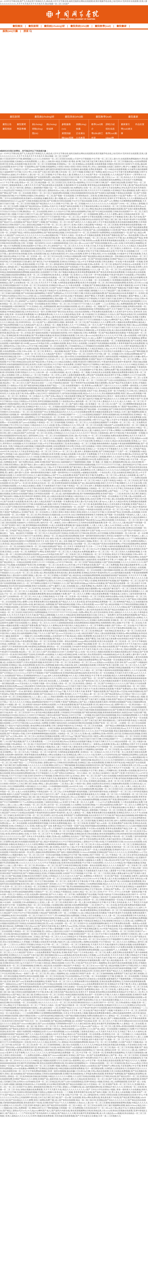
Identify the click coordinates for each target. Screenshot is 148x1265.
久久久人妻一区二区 (99, 269)
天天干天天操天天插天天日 (63, 459)
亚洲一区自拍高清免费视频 (21, 314)
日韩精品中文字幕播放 (113, 217)
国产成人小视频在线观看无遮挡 (94, 702)
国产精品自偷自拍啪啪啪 (123, 815)
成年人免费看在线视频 (124, 821)
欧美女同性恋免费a (86, 747)
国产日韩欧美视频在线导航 (34, 201)
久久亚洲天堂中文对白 (123, 312)
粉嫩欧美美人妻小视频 (53, 198)
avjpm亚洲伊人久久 (83, 1029)
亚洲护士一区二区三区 (124, 359)
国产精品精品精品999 (114, 293)
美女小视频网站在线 (128, 926)
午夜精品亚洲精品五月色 (36, 378)
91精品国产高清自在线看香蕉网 (105, 544)
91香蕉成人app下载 (38, 549)
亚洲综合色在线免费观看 (36, 617)
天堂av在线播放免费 (43, 227)
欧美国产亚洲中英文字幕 (83, 475)
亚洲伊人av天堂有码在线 (74, 449)
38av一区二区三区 (31, 855)
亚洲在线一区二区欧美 (134, 1087)
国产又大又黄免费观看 (54, 219)
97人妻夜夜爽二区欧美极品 (101, 831)
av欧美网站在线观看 (115, 467)
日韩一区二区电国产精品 (11, 233)
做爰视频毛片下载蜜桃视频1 (73, 462)
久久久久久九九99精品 (117, 607)
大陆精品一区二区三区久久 (101, 488)
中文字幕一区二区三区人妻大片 (106, 159)
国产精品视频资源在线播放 (114, 333)
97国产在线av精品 (52, 396)
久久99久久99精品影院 (64, 581)
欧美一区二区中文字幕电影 (39, 578)
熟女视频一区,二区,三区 (65, 298)
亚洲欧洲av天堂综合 (131, 454)
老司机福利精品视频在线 (52, 1016)
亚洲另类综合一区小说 (29, 322)
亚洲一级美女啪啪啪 (57, 1071)
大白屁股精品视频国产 (92, 414)
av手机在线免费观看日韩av (82, 947)
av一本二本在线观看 (18, 823)
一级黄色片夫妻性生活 (105, 438)
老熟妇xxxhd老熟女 (105, 662)
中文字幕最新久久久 (113, 449)
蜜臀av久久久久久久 (114, 346)
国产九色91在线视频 (107, 776)
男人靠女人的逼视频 (121, 1092)
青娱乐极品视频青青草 (130, 565)
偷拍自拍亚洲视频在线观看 (64, 570)
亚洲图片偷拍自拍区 (68, 509)
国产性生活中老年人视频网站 (94, 963)
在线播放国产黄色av (14, 675)
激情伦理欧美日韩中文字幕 (21, 504)
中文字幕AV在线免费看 (63, 364)
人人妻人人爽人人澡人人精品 (54, 657)
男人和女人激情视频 (97, 167)
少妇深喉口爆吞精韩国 (134, 789)
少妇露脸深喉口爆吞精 (61, 905)
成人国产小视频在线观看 (115, 1018)
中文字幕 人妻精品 (16, 269)
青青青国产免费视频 (114, 1074)
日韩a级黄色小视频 (127, 1002)
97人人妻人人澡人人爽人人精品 (123, 786)
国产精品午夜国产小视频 (34, 222)
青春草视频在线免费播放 (35, 755)
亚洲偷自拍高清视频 (134, 699)
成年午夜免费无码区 (89, 1058)
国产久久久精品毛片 (34, 1034)
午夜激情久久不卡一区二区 (33, 280)
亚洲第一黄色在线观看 (67, 641)
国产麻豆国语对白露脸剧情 (67, 591)
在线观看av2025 (79, 879)
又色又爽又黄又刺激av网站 (31, 784)
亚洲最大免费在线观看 (100, 620)
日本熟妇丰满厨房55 (89, 538)
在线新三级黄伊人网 (116, 167)
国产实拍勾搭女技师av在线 (21, 604)
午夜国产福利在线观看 (69, 206)
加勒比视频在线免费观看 (31, 1089)
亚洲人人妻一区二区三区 (51, 902)
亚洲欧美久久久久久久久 (132, 291)
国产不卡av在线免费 (62, 475)
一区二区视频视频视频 (119, 341)
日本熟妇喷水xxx (76, 327)
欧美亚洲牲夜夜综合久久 (82, 1002)
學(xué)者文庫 (126, 131)
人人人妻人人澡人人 (41, 697)
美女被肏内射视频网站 (75, 1063)
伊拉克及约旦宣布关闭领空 (134, 188)
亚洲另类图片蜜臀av (91, 351)
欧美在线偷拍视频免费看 (127, 222)
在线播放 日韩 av (14, 375)
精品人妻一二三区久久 (88, 778)
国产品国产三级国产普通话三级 (23, 491)
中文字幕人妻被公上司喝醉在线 (103, 770)
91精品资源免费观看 (99, 594)
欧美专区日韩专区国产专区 (17, 1021)
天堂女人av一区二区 (114, 177)
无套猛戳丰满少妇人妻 (81, 430)
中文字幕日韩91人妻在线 (14, 180)
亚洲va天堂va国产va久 (103, 201)
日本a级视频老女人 (30, 902)
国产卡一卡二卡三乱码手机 (29, 588)
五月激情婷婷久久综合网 (122, 760)
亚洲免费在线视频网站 (34, 981)
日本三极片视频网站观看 (133, 412)
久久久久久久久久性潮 (38, 765)
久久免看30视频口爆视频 (86, 291)
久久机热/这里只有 (15, 393)
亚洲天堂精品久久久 (90, 388)
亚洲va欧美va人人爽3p (40, 317)
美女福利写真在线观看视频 (57, 710)
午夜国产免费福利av (55, 293)
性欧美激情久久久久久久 (57, 465)
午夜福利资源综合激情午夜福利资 (116, 362)
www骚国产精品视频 (82, 644)
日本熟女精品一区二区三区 (23, 277)
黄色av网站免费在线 (91, 1097)
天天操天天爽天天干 (26, 214)
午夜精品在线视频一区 (126, 193)
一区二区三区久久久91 (73, 246)
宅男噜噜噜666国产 (102, 309)
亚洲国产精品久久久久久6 (70, 1008)
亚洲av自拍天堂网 (93, 499)
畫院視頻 (7, 129)
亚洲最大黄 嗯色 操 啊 (70, 161)
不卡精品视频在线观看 (86, 407)
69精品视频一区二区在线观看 (51, 346)
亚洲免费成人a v (135, 852)
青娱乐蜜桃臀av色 (103, 383)
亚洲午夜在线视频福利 (130, 1058)
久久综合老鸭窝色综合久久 (116, 757)
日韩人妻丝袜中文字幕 (74, 699)
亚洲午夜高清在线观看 (97, 417)
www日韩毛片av (96, 697)
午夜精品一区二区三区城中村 (43, 752)
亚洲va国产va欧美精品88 (18, 997)
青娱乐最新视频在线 (45, 341)
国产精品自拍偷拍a (96, 467)
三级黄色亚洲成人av (53, 802)
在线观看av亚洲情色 (101, 1034)
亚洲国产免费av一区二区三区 (22, 538)
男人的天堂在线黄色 (99, 612)
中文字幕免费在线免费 (120, 923)
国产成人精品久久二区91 (84, 378)
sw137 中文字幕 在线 (9, 182)
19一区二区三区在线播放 (22, 409)
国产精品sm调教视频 (45, 615)
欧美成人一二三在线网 (23, 1013)
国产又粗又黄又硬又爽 (48, 172)
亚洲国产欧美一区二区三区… (106, 723)
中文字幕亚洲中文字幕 (17, 889)
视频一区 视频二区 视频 (97, 462)
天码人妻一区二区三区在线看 (89, 425)
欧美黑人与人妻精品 (108, 908)
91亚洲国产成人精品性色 (14, 407)
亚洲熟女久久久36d (80, 175)
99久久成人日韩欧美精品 (43, 596)
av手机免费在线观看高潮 (101, 312)
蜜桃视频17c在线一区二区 (66, 929)
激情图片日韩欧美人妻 (131, 934)
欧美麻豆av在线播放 (33, 198)
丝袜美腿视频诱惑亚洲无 (18, 364)
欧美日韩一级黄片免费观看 (48, 910)
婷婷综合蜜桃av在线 (114, 596)
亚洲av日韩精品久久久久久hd (61, 433)
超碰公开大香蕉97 (19, 175)
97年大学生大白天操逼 (19, 425)
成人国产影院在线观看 (65, 1100)
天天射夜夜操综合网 (18, 646)
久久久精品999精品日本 (135, 240)
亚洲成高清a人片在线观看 (34, 1084)
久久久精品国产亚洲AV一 (121, 175)
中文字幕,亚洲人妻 (29, 291)
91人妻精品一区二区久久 (39, 623)
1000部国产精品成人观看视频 (85, 810)
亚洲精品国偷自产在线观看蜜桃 (14, 689)
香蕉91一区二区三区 (41, 193)
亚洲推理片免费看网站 (100, 233)
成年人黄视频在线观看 (88, 451)
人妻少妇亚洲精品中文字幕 (73, 240)
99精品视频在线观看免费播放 (13, 275)
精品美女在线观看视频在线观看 (109, 209)
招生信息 (110, 129)
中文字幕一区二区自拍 (132, 623)
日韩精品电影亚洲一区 (134, 214)
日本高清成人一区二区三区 (21, 412)
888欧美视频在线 (135, 691)
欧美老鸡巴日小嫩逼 (41, 857)
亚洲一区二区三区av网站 (83, 209)
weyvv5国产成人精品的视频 (107, 604)
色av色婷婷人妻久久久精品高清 (107, 586)
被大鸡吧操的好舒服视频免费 (87, 960)
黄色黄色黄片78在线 (47, 1047)
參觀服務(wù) (66, 126)
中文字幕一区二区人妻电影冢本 (50, 264)
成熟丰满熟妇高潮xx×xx (97, 937)
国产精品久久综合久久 (15, 1095)
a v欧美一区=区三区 (32, 354)
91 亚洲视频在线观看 (119, 280)
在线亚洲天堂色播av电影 (51, 942)
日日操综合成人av (138, 784)
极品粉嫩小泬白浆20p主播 (78, 1071)
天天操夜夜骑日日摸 (114, 842)
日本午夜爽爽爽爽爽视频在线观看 (84, 617)
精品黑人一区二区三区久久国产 (17, 383)
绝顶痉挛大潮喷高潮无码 (89, 362)
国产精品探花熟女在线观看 (50, 185)
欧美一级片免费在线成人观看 (69, 238)
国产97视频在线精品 (32, 873)
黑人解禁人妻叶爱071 (14, 472)
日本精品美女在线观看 (135, 272)
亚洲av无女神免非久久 (17, 747)
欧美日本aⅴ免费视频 (45, 665)
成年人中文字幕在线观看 (104, 222)
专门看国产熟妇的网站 (128, 407)
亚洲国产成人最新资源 (48, 1079)
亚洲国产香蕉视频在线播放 (71, 409)
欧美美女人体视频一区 (62, 275)
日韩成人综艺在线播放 (84, 446)
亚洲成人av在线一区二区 (35, 441)
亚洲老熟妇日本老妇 (9, 715)
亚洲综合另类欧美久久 (118, 826)
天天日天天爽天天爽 (95, 182)
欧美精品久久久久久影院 (26, 844)
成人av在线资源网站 (43, 296)
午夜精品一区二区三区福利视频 (51, 422)
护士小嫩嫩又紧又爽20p (136, 167)
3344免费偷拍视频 (43, 639)
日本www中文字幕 (29, 346)
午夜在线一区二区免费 (122, 836)
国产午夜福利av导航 (125, 646)
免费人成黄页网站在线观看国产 (120, 952)
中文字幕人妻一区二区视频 (73, 204)
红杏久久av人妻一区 (20, 317)
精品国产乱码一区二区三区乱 (75, 781)
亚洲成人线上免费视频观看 (121, 304)
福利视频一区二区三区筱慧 (107, 749)
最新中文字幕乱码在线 (106, 1076)
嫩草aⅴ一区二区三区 (84, 549)
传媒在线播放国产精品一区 (54, 546)
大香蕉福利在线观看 (53, 559)
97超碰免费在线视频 (60, 193)
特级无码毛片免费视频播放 (76, 488)
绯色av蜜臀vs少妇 (32, 393)
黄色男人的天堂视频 (54, 488)
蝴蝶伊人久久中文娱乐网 (134, 375)
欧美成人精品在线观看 (13, 544)
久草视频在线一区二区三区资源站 (96, 554)
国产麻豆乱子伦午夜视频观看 (46, 262)
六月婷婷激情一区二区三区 (84, 248)
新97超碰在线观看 (40, 333)
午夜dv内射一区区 (139, 868)
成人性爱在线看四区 (56, 254)
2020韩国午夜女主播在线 (44, 799)
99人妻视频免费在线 (43, 314)
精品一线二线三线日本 (38, 288)
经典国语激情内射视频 (127, 776)
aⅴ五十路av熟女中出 (118, 1108)
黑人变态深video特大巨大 (100, 868)
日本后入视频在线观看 (100, 652)
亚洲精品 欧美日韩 (104, 821)
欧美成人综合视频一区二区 (17, 520)
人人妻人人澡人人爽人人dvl (101, 525)
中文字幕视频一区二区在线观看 (110, 747)
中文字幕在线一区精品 (67, 649)
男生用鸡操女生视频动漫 (83, 330)
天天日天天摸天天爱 (32, 190)
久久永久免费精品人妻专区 (132, 942)
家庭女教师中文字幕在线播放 (13, 578)
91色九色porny (30, 926)
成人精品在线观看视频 (122, 330)
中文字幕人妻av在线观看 (125, 335)
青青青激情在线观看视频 (130, 225)
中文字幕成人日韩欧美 (102, 317)
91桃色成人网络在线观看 (30, 240)
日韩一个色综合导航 (58, 1037)
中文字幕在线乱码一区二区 (36, 209)
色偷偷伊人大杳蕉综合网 (28, 523)
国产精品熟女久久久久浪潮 (48, 204)
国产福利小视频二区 (78, 404)
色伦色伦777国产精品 (51, 588)
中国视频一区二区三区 (35, 533)
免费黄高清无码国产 (37, 879)
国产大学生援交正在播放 (86, 1116)
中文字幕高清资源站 (72, 842)
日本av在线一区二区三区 (33, 351)
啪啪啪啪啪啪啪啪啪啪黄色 (135, 910)
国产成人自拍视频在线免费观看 (127, 881)
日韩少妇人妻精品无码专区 (95, 198)
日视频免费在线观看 (43, 446)
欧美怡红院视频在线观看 (63, 335)
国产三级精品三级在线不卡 (99, 897)
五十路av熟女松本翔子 (111, 860)
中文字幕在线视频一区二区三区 (52, 881)
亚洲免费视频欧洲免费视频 (56, 269)
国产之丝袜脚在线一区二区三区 (23, 283)
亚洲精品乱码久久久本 (42, 818)
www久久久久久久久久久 (112, 530)
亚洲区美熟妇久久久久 (17, 320)
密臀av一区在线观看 (133, 320)
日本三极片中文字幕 (52, 850)
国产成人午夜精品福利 (44, 1018)
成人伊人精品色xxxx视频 (110, 1113)
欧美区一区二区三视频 (134, 425)
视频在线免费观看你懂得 (122, 372)
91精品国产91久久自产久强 (19, 857)
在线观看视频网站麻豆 (99, 923)
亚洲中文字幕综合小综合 (128, 298)
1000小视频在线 (72, 219)
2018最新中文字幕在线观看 (129, 254)
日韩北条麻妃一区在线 (112, 262)
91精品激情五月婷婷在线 (34, 686)
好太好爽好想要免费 (56, 1084)
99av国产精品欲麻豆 (33, 810)
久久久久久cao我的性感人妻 (115, 918)
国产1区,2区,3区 (10, 908)
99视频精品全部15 (127, 356)
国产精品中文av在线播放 (11, 222)
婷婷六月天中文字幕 (110, 483)
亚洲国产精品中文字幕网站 (101, 359)
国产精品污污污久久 (131, 1060)
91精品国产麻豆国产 (111, 588)
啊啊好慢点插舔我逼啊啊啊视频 (90, 567)
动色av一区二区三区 (62, 227)
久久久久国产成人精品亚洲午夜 (57, 810)
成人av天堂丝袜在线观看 (50, 908)
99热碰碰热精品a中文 (112, 654)
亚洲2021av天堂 (80, 275)
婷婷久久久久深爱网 (98, 288)
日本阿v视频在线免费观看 (41, 1116)
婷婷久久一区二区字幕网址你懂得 (32, 583)
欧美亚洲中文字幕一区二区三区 (57, 662)
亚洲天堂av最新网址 (76, 182)
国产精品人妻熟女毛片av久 (77, 620)
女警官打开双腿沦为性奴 (30, 944)
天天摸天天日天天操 (99, 944)
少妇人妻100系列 (66, 356)
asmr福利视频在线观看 (121, 573)
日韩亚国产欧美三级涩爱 (108, 665)
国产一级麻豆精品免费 (115, 182)
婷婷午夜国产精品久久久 (14, 459)
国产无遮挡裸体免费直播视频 (86, 950)
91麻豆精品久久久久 (109, 364)
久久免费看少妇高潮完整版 (83, 805)
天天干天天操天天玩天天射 (25, 778)
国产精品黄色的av (33, 206)
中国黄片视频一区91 (136, 288)
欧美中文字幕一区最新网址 (23, 167)
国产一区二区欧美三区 (70, 554)
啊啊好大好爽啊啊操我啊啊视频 (127, 201)
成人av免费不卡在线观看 (102, 338)
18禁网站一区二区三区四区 (122, 931)
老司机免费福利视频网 (127, 615)
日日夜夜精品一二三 (138, 1008)
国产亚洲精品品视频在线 (46, 1068)
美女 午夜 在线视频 (57, 889)
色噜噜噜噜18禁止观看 (111, 623)
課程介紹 (110, 124)
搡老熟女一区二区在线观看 (35, 211)
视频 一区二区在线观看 (98, 280)
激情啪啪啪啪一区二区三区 (115, 818)
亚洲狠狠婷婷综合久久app (35, 675)
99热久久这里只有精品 (105, 480)
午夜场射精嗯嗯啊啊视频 (129, 443)
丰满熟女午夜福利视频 (63, 834)
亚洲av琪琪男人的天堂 (111, 734)
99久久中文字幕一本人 (116, 752)
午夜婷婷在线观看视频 (27, 388)
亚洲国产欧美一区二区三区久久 (59, 981)
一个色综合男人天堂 (125, 438)
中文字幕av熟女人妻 (62, 175)
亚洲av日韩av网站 (17, 770)
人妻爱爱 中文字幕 (116, 871)
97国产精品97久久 (47, 939)
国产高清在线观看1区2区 (87, 705)
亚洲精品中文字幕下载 (71, 855)
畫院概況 (18, 26)
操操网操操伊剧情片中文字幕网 (46, 702)
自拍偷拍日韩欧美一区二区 (29, 546)
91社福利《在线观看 (12, 902)
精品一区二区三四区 (136, 686)
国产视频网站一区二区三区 (129, 581)
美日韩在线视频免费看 (116, 283)
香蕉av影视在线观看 (26, 264)
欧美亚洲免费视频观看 (85, 272)
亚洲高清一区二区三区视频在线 (118, 161)
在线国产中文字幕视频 (73, 873)
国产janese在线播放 (27, 422)
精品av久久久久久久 (92, 393)
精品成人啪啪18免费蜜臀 (81, 636)
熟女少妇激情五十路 (105, 773)
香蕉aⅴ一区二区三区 (28, 182)
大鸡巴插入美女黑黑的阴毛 (90, 654)
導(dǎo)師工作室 (97, 135)
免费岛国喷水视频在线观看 (29, 757)
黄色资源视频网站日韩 (109, 834)
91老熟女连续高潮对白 (27, 217)
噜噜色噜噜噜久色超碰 (107, 443)
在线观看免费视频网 (138, 420)
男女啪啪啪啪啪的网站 (80, 886)
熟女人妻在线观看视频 (105, 633)
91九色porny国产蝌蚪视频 (133, 351)
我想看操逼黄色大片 (89, 794)
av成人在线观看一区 (58, 923)
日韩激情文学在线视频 (71, 712)
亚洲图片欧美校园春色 (73, 1074)
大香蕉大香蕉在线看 (12, 1055)
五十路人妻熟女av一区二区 (73, 457)
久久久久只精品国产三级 (109, 291)
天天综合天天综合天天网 (11, 211)
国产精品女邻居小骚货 (88, 736)
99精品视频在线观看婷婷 (106, 857)
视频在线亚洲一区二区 (97, 528)
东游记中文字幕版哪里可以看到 (39, 581)
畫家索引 (125, 124)
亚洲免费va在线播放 (45, 654)
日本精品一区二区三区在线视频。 (89, 726)
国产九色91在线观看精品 (115, 380)
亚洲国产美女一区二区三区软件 (79, 354)
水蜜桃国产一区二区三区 (120, 792)
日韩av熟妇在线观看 (106, 646)
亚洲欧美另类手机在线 (115, 763)
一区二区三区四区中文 (78, 923)
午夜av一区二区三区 (70, 217)
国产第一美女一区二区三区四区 (125, 1055)
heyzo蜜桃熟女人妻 (65, 480)
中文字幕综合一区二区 (40, 628)
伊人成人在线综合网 (72, 942)
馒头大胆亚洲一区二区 (88, 900)
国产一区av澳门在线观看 (51, 449)
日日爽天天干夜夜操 (79, 1039)
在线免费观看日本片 (129, 915)
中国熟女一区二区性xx (52, 375)
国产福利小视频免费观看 (68, 852)
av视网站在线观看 (90, 942)
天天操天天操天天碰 (103, 958)
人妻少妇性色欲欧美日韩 (76, 190)
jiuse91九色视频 (18, 660)
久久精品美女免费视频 (80, 552)
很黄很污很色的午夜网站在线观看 (41, 705)
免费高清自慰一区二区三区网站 (111, 459)
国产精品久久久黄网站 (49, 625)
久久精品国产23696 (115, 204)
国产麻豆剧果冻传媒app (77, 583)
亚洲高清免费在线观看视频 (62, 821)
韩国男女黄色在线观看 (29, 976)
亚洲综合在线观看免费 (55, 470)
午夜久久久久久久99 (24, 567)
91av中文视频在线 (102, 549)
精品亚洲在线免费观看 (69, 536)
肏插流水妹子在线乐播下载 (134, 712)
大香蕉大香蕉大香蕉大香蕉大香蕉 (72, 167)
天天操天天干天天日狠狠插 (88, 320)
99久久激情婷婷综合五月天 (63, 567)
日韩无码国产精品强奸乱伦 (65, 992)
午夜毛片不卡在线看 (43, 367)
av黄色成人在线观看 (126, 475)
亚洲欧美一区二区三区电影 (123, 620)
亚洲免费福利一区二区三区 (110, 910)
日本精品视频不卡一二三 (70, 414)
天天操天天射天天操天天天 (42, 794)
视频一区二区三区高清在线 (52, 976)
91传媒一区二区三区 (121, 541)
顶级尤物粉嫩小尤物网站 (79, 657)
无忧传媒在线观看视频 (64, 1116)
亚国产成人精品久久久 (128, 908)
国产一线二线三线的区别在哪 (80, 997)
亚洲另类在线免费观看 (71, 863)
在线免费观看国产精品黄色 (82, 520)
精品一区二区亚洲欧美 (38, 886)
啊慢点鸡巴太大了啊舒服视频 (62, 765)
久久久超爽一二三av (99, 304)
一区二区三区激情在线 (79, 944)
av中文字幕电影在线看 (91, 262)
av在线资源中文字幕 (60, 636)
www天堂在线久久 (32, 544)
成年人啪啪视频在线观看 (85, 665)
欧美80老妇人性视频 (87, 955)
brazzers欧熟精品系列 (67, 955)
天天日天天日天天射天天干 (21, 536)
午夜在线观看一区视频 (133, 262)
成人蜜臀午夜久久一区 (121, 705)
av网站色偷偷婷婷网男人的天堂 (74, 668)
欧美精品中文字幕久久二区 (129, 992)
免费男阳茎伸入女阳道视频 (46, 409)
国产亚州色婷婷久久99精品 (44, 1113)
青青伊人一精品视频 (54, 351)
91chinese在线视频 (88, 852)
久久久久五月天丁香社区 (86, 433)
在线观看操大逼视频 (102, 847)
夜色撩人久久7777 (70, 325)
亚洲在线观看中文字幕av (32, 246)
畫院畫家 (122, 26)
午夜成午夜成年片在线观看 (134, 219)
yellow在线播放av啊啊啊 (23, 1068)
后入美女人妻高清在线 (50, 871)
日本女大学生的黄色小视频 (75, 1013)
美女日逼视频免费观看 (127, 715)
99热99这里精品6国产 (22, 799)
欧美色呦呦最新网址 (45, 298)
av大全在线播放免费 (82, 412)
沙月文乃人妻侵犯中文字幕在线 (50, 251)
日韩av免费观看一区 (92, 333)
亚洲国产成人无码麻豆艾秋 (77, 251)
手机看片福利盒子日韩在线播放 (111, 894)
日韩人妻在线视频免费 (44, 707)
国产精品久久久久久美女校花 (42, 370)
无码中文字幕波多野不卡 (39, 731)
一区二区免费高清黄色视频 (47, 507)
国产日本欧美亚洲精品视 (70, 865)
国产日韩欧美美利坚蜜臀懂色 (122, 409)
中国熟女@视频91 (46, 1092)
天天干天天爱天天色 (52, 1089)
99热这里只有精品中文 (48, 291)
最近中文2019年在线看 (118, 417)
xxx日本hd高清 (102, 955)
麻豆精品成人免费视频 (44, 604)
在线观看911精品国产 (62, 966)
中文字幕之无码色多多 (124, 488)
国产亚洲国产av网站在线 (62, 960)
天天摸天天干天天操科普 (49, 217)
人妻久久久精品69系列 (118, 501)
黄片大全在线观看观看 (66, 939)
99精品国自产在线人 (49, 718)
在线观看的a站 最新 (42, 504)
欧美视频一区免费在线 (64, 501)
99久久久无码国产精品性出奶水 (69, 341)
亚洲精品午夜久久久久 (36, 407)
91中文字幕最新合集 (51, 863)
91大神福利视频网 (8, 1008)
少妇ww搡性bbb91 (19, 330)
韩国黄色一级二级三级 (27, 1026)
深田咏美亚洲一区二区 (58, 404)
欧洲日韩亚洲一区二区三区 (99, 768)
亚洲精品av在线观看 (85, 164)
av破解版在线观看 (89, 472)
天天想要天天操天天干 (83, 689)
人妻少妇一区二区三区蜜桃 (40, 175)
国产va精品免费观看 (9, 987)
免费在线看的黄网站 (120, 436)
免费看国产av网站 (36, 552)
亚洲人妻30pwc (100, 501)
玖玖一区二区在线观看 (40, 1021)
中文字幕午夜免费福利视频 (126, 172)
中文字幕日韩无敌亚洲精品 (122, 886)
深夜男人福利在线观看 (108, 356)
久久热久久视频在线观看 (121, 995)
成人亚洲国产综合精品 (82, 1021)
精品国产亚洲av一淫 (73, 351)
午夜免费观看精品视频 (66, 380)
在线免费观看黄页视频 (38, 823)
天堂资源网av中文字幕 (130, 1066)
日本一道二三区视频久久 (69, 913)
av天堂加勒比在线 (103, 330)
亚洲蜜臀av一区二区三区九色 (16, 752)
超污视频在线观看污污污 (16, 960)
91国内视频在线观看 (111, 570)
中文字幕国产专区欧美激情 (80, 1037)
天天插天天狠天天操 (107, 298)
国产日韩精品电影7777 (55, 391)
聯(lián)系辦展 (67, 140)
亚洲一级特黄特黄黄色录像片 (38, 472)
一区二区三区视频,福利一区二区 (35, 644)
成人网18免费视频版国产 (132, 570)
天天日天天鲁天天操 (76, 691)
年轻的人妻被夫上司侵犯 (22, 918)
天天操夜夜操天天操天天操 (54, 486)
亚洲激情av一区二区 (66, 164)
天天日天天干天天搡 (51, 240)
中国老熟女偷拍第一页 (63, 383)
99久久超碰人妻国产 (34, 269)
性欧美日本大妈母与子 (124, 164)
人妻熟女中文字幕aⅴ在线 (93, 842)
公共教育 (80, 138)
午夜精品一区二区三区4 (77, 486)
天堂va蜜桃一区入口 (58, 997)
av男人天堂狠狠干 (30, 681)
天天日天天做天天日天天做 (23, 615)
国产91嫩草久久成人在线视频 (62, 586)
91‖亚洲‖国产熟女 (118, 230)
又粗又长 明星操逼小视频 (39, 747)
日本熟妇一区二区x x (133, 378)
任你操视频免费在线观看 (86, 356)
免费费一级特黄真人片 (132, 385)
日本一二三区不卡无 (66, 789)
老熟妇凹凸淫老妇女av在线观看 (127, 264)
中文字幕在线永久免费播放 (112, 617)
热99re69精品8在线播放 (46, 277)
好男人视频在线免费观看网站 (124, 322)
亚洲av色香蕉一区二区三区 (100, 264)
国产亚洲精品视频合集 (99, 285)
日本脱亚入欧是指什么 (77, 757)
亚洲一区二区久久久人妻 (114, 523)
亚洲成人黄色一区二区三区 (63, 683)
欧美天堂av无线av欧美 (29, 781)
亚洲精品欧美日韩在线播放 (18, 335)
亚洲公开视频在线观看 (52, 873)
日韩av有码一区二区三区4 (24, 736)
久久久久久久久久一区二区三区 (56, 1002)
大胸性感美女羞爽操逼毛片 (120, 517)
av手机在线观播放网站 (130, 544)
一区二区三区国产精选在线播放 (87, 562)
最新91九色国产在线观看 (18, 794)
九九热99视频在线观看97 (110, 681)
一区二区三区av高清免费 (120, 269)
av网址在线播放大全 (37, 467)
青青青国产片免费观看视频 (76, 815)
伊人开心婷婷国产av (53, 246)
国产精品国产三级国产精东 (96, 718)
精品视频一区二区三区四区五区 (52, 182)
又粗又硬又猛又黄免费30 (107, 639)
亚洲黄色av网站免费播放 (127, 633)
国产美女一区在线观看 (100, 175)
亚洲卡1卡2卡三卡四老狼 (43, 562)
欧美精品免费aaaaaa (13, 686)
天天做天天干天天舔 (32, 963)
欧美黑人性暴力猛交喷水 (41, 364)
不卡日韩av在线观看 (96, 828)
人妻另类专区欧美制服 (17, 254)
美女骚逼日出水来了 (57, 652)
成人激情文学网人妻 (43, 847)
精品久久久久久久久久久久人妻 (117, 884)
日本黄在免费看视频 (58, 823)
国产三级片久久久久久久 (110, 385)
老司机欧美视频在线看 (72, 393)
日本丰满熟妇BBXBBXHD (129, 1021)
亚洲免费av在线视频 (131, 512)
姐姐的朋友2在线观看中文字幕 (43, 272)
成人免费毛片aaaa (14, 821)
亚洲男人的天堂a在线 (47, 267)
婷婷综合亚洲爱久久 (75, 720)
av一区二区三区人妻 (68, 451)
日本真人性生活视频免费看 (12, 786)
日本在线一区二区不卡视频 (71, 172)
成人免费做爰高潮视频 (58, 617)
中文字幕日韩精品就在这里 (102, 251)
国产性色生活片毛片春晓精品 (127, 338)
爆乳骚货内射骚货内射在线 (58, 169)
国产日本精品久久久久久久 (12, 673)
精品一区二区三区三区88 (46, 451)
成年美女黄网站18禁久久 (39, 320)
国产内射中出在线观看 (93, 1005)
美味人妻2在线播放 (13, 1074)
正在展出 (80, 133)
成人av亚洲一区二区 (73, 198)
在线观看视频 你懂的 (103, 164)
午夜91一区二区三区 (26, 865)
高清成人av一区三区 (32, 375)
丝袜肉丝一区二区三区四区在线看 (57, 159)
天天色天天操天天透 (70, 177)
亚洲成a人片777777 (64, 370)
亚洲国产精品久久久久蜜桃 (122, 259)
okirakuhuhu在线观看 (24, 789)
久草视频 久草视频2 (30, 942)
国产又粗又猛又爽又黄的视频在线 (100, 720)
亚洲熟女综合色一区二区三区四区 (49, 995)
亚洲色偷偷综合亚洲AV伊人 (42, 380)
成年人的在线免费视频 (58, 675)
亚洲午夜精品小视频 (79, 831)
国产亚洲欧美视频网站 (46, 167)
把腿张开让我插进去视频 (120, 944)
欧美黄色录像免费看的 (67, 214)
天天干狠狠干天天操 (121, 309)
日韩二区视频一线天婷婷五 (33, 243)
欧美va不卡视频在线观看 (90, 235)
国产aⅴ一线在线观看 (130, 235)
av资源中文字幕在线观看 (91, 217)
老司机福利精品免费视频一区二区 (101, 602)
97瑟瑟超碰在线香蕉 (58, 333)
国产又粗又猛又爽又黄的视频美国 (124, 1079)
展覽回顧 (66, 133)
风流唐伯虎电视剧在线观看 (27, 554)
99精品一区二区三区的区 (128, 480)
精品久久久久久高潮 (112, 865)
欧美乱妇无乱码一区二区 (43, 483)
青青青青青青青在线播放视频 (82, 465)
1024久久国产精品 (128, 599)
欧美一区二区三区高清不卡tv (74, 417)
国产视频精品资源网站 (128, 755)
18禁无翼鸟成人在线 (61, 578)
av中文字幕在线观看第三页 (55, 443)
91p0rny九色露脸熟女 (78, 868)
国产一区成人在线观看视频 (67, 794)
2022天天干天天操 (8, 217)
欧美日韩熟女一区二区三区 (58, 304)
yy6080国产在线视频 (60, 520)
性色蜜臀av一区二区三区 (106, 475)
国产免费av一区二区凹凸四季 (124, 889)
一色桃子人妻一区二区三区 (79, 844)
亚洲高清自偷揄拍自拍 (17, 288)
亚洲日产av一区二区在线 (106, 905)
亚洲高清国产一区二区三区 (57, 552)
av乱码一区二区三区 (24, 573)
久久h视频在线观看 (110, 599)
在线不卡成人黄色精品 (97, 391)
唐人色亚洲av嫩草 (74, 921)
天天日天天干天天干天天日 (60, 612)
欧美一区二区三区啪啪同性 (39, 275)
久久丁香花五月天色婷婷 (11, 420)
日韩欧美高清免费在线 (10, 243)
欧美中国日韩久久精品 (69, 625)
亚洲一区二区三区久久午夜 (105, 1021)
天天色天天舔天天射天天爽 (89, 739)
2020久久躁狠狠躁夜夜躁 (57, 243)
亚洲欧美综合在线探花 (90, 219)
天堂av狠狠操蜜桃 (126, 929)
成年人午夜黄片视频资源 (121, 285)
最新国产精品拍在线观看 (65, 739)
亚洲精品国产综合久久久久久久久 (112, 852)
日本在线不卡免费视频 (132, 180)
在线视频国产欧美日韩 (26, 565)
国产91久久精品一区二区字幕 (89, 670)
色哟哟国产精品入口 (126, 602)
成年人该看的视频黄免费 (73, 375)
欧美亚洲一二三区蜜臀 (107, 277)
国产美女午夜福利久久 (134, 530)
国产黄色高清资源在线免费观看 (110, 272)
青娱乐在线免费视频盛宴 (95, 478)
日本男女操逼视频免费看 (96, 491)
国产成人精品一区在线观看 (105, 1029)
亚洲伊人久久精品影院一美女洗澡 (58, 438)
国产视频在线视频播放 (19, 399)
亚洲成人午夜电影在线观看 (90, 509)
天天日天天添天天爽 (119, 955)
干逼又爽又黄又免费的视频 (15, 765)
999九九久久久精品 (40, 1042)
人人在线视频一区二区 (67, 681)
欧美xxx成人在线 (97, 227)
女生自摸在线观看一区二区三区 (44, 509)
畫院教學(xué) (103, 26)
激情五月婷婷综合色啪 (128, 446)
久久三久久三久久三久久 (131, 1000)
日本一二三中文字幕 (26, 356)
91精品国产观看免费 (29, 625)
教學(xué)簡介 (97, 126)
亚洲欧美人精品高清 (43, 966)
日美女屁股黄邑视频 (33, 662)
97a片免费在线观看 (30, 349)
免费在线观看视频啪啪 (79, 269)
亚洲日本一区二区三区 (85, 480)
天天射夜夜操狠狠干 (87, 277)
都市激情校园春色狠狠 (44, 918)
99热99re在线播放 (96, 583)
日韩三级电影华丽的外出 (62, 726)
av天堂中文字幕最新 (82, 159)
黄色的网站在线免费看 (40, 726)
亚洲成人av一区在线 (95, 449)
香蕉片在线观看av (40, 586)
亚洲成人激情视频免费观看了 (24, 678)
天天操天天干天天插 (80, 304)
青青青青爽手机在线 (83, 1092)
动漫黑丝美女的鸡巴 (101, 784)
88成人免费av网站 (81, 612)
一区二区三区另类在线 (84, 438)
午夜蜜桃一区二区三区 (120, 422)
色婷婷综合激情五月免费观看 (22, 541)
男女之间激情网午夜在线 (26, 1097)
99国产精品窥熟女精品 (92, 256)
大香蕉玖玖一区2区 (130, 248)
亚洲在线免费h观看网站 (109, 981)
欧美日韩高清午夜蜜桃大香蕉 (33, 496)
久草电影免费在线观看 (94, 1074)
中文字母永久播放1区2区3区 (20, 480)
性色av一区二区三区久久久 (15, 230)
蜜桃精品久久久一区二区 (59, 760)
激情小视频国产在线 (33, 850)
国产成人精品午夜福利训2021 (49, 842)
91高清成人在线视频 (137, 567)
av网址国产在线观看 (94, 375)
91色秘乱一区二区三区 (93, 238)
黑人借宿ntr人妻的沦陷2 (117, 478)
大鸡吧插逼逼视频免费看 (68, 283)
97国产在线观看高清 (53, 673)
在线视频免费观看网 (91, 575)
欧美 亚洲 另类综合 (19, 370)
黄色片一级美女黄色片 (117, 396)
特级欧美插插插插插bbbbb (100, 710)
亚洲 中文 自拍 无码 (44, 541)
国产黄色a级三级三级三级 (91, 1018)
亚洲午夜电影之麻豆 (37, 1105)
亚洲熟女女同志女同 (136, 1005)
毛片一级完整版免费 (94, 1068)
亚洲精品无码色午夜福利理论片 (96, 573)
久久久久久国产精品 (122, 317)
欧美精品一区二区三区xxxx (12, 304)
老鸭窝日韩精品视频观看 (119, 668)
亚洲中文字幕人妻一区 (73, 802)
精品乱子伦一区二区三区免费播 (103, 1042)
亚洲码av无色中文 (50, 206)
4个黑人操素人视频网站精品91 (92, 267)
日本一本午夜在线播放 (98, 275)
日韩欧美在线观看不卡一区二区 (127, 211)
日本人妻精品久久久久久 (76, 280)
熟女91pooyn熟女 (133, 1063)
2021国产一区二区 (117, 404)
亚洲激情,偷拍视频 (79, 169)
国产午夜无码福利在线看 (16, 731)
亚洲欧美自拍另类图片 (32, 876)
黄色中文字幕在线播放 (23, 478)
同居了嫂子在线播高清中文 (65, 900)
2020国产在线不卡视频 (59, 288)
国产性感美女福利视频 (105, 193)
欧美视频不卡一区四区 (135, 293)
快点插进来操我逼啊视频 (51, 987)
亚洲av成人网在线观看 (44, 573)
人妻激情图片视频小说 (42, 188)
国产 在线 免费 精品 (52, 826)
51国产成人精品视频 (110, 960)
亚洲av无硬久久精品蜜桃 (82, 225)
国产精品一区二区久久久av (53, 937)
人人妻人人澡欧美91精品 (49, 161)
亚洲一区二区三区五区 (103, 644)
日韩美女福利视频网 (18, 391)
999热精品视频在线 (15, 312)
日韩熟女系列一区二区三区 (80, 631)
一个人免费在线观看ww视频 (95, 786)
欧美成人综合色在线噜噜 (78, 312)
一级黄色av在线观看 (101, 744)
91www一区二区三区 (80, 504)
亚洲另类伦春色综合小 (55, 720)
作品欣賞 (139, 124)
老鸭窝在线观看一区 (137, 306)
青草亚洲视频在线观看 (137, 230)
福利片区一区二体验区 (50, 523)
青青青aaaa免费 (92, 240)
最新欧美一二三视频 (20, 636)
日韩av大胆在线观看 (85, 604)
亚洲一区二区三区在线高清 (36, 285)
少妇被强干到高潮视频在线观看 (102, 343)
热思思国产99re (40, 412)
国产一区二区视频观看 (88, 214)
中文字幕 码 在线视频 (124, 251)
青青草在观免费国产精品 (116, 828)
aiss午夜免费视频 (56, 1031)
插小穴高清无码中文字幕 (11, 159)
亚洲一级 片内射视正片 (86, 314)
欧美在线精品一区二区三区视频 (82, 443)
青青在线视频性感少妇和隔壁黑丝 (118, 414)
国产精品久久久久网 (66, 1113)
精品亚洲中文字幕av (113, 375)
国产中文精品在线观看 (102, 211)
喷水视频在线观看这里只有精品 (106, 412)
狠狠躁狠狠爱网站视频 (121, 1103)
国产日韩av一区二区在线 (123, 625)
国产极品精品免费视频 (61, 1021)
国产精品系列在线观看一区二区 (119, 583)
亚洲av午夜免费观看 (24, 641)
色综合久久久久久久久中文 (35, 428)
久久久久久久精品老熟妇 (64, 314)
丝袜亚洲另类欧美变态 (51, 768)
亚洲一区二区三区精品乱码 (48, 1082)
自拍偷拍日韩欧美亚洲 (55, 897)
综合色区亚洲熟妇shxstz (56, 686)
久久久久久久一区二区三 (120, 844)
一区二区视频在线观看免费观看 (61, 407)
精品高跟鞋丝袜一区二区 (14, 1071)
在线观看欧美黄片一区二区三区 (97, 1047)
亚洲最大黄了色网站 (93, 172)
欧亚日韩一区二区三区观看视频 (42, 164)
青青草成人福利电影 (58, 230)
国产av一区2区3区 (23, 483)
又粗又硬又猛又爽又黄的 (92, 161)
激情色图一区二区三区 (75, 322)
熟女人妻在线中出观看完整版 (20, 575)
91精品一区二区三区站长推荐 (89, 1105)
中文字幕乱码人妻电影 (13, 438)
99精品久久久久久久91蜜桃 (50, 1058)
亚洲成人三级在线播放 (126, 367)
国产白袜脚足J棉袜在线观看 (96, 341)
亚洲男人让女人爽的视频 (136, 781)
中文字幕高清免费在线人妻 (92, 177)
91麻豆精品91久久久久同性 (50, 678)
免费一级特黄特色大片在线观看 (66, 472)
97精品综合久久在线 (60, 628)
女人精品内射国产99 (115, 227)
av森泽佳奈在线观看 (59, 317)
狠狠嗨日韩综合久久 (63, 744)
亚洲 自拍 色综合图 (116, 528)
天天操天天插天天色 (47, 778)
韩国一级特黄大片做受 (95, 327)
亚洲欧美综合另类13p (62, 776)
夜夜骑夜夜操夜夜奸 (112, 712)
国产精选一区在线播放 (35, 304)
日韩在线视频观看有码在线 (65, 180)
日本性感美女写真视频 (119, 504)
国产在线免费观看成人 (48, 414)
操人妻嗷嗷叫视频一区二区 (38, 459)
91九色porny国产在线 (87, 1026)
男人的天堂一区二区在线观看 (57, 805)
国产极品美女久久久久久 (36, 760)
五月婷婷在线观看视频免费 (90, 523)
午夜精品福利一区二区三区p (49, 792)
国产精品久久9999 (17, 1039)
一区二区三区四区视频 (25, 204)
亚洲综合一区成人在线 (61, 731)
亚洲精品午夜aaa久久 (58, 285)
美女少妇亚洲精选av (12, 942)
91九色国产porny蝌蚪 (24, 499)
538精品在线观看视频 (116, 169)
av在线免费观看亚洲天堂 (96, 984)
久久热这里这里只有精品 (11, 190)
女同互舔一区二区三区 (37, 433)
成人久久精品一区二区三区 (132, 401)
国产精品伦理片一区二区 (128, 1076)
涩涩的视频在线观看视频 (40, 1029)
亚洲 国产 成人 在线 (136, 1082)
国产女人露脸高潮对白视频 (115, 306)
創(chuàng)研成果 (51, 126)
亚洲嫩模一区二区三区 (25, 910)
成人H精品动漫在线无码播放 (59, 496)
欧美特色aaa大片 (66, 291)
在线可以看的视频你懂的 (74, 559)
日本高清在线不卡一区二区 (77, 233)
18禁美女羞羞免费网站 (33, 233)
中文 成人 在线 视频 (63, 541)
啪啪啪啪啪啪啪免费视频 (18, 272)
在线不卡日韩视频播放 (74, 931)
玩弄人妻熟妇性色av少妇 (53, 190)
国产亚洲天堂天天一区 (66, 799)
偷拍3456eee (108, 172)
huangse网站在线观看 (104, 520)
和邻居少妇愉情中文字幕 (118, 536)
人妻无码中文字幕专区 (29, 607)
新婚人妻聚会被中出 (47, 763)
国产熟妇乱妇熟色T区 (126, 314)
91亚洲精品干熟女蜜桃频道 (123, 190)
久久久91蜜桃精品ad (135, 198)
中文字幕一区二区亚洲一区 (29, 256)
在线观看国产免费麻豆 (40, 520)
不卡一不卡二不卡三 (112, 892)
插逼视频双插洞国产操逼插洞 (39, 180)
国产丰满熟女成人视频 (135, 697)
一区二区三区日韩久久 (61, 330)
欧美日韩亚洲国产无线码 (37, 338)
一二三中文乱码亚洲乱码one (113, 728)
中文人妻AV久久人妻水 (109, 1058)
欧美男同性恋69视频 (39, 997)
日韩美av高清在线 (79, 578)
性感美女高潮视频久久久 (133, 591)
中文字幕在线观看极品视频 (59, 248)
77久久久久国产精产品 (48, 633)
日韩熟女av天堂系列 (28, 401)
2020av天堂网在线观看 (76, 897)
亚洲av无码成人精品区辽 (84, 926)
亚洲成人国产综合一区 (28, 908)
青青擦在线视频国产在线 (120, 702)
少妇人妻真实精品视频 (31, 225)
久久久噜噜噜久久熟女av (52, 699)
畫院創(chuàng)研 (54, 26)
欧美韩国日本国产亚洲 (129, 639)
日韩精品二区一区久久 (89, 325)
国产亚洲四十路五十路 (15, 525)
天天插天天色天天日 (107, 1031)
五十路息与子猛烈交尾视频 (17, 726)
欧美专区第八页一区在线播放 (101, 673)
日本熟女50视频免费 (72, 256)
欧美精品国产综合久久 (10, 309)
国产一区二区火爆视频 (59, 338)
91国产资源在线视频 (98, 243)
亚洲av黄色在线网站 (81, 227)
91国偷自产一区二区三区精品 (47, 892)
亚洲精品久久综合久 (107, 314)
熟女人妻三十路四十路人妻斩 (64, 747)
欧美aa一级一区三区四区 (130, 631)
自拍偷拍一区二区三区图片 (109, 248)
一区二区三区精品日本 (88, 180)
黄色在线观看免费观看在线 (50, 388)
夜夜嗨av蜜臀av (37, 259)
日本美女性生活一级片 (35, 312)
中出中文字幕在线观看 (82, 201)
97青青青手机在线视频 (84, 383)
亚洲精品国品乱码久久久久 (60, 412)
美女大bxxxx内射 (25, 296)
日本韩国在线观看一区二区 (46, 494)
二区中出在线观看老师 (13, 198)
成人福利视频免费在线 (69, 494)
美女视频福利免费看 (111, 393)
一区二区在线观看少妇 (63, 188)
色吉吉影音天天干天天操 (39, 330)
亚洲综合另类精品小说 (70, 262)
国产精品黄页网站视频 (130, 1097)
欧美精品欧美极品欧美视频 (113, 1045)
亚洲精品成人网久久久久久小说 (80, 755)
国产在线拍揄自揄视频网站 (33, 293)
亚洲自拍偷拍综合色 (134, 726)
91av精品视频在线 (50, 235)
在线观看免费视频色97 (131, 159)
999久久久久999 (70, 678)
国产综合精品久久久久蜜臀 (98, 322)
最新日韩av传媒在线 (64, 665)
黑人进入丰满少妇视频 (114, 879)
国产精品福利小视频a (9, 496)
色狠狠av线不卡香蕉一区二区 (20, 649)
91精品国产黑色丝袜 (49, 797)
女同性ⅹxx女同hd (22, 739)
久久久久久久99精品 (128, 364)
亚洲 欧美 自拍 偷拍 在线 (47, 538)
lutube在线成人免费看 (38, 723)
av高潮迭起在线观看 (34, 802)
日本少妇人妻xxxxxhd (78, 243)
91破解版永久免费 (92, 860)
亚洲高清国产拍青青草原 (11, 873)
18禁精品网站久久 (18, 557)
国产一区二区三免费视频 (108, 565)
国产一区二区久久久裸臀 (78, 594)
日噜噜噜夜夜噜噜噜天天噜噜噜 (89, 515)
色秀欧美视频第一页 (97, 169)
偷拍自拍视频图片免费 (56, 594)
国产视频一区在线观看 (64, 196)
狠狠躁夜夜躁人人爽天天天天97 (23, 185)
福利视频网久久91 (138, 301)
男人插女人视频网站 (56, 973)
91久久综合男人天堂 (18, 1105)
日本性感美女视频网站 (134, 243)
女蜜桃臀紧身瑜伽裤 (14, 441)
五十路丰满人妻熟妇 (22, 188)
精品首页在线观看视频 (60, 557)
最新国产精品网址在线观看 (60, 689)
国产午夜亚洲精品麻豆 (88, 929)
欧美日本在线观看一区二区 (92, 283)
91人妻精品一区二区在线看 (117, 1016)
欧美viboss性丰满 (67, 565)
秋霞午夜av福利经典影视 (76, 349)
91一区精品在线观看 (22, 562)
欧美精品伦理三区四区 (90, 971)
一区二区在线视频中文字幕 (86, 370)
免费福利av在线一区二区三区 (87, 188)
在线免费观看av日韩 (12, 351)
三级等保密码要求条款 (126, 720)
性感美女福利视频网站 (78, 697)
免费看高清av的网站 (134, 617)
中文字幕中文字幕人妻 (120, 185)
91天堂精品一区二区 (96, 1084)
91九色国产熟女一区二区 (89, 678)
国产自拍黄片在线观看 (14, 501)
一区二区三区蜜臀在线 (67, 277)
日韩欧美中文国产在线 (90, 530)
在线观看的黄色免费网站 (110, 180)
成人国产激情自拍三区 (46, 214)
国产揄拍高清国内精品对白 (94, 396)
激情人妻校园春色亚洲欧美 (40, 1087)
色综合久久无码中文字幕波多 (32, 715)
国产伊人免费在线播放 (29, 599)
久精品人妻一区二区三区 (93, 694)
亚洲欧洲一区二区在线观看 (37, 327)
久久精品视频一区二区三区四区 (40, 591)
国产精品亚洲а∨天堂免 (78, 230)
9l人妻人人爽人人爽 (53, 517)
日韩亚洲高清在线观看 (76, 391)
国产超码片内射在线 (47, 926)
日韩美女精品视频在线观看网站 (78, 1050)
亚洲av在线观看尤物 (18, 164)
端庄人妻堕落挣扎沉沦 (33, 436)
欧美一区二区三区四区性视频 (39, 660)
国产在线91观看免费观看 (135, 209)
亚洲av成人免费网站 (91, 734)
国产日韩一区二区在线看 (20, 193)
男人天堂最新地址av (74, 346)
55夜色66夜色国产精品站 (57, 715)
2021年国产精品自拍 (108, 929)
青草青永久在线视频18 (13, 443)
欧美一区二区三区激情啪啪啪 (20, 966)
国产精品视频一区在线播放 (96, 409)
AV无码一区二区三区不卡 (56, 259)
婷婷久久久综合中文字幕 (59, 211)
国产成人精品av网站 (43, 478)
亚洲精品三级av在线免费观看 (22, 665)
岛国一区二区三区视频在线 (17, 509)
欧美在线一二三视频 (64, 1092)
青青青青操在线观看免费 (47, 356)
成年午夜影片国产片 (134, 399)
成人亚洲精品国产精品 (133, 238)
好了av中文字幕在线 (9, 599)
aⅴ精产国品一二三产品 (118, 491)
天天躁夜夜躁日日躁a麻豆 (20, 262)
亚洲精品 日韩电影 (40, 454)
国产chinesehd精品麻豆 (35, 169)
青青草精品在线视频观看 (98, 185)
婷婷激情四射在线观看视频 (121, 657)
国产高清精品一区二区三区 (58, 222)
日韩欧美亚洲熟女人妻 (13, 465)
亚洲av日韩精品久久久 (31, 309)
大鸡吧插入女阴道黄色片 (115, 1068)
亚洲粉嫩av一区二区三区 (48, 565)
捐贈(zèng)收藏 (81, 126)
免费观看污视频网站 (18, 467)
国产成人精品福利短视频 (89, 483)
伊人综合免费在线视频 (40, 636)
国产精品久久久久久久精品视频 (14, 570)
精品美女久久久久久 (104, 335)
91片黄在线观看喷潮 (24, 227)
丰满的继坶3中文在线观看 (75, 185)
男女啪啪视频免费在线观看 (27, 694)
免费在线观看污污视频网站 (82, 749)
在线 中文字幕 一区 (72, 388)
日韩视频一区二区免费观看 (71, 1108)
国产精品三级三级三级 (111, 219)
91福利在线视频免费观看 (24, 341)
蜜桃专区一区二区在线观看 (26, 668)
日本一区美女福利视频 (50, 855)
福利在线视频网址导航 (81, 211)
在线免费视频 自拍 (137, 417)
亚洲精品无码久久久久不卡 (128, 813)
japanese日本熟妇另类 (39, 343)
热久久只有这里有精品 (24, 451)
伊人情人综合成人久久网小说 (109, 649)
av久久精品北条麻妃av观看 (65, 362)
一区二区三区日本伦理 (52, 256)
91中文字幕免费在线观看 (121, 628)
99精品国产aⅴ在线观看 (113, 425)
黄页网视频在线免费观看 (37, 525)
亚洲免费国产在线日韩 (122, 823)
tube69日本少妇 (7, 451)
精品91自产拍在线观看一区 (67, 1018)
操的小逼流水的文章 (14, 517)
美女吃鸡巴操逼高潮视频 (20, 586)
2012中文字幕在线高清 (119, 349)
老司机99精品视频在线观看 (47, 712)
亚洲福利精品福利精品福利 (75, 673)
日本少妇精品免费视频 (129, 354)
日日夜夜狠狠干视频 (134, 747)
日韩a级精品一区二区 (43, 196)
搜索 (25, 31)
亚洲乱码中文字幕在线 (79, 533)
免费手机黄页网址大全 (88, 1000)
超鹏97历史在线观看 (18, 623)
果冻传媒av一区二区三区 (47, 865)
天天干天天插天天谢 (56, 610)
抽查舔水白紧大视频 (49, 607)
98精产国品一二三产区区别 (25, 763)
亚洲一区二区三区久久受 (96, 517)
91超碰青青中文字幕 (12, 172)
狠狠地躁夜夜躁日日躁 (121, 549)
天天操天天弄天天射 (79, 628)
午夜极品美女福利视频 (23, 446)
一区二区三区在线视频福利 (56, 436)
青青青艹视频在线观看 (96, 691)
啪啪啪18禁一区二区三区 (125, 831)
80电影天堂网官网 (36, 391)
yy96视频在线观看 (58, 343)
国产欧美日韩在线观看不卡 (35, 359)
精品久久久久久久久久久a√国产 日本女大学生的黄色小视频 (89, 1089)
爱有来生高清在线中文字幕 (90, 918)
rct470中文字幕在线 (63, 562)
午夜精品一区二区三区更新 (106, 225)
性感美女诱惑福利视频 (27, 1092)
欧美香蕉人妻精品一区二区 (46, 536)
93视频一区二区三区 (28, 515)
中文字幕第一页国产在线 (73, 826)
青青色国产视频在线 (110, 235)
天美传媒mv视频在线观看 (58, 441)
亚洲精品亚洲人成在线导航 (63, 320)
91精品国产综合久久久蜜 (32, 219)
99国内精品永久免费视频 (40, 570)
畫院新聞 (33, 26)
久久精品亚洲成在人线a (98, 349)
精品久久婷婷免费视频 (122, 675)
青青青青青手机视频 (107, 581)
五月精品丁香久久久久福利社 (66, 367)
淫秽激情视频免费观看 (29, 987)
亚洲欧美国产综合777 (71, 952)
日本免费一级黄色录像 (81, 760)
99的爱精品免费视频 (37, 646)
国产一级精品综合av (9, 984)
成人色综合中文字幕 (113, 238)
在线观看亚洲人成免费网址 (23, 417)
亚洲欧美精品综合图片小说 (110, 196)
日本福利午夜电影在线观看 (84, 646)
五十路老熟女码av (67, 401)
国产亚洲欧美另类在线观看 (59, 201)
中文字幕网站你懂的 (24, 196)
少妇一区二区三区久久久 (131, 665)
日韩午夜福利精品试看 (134, 346)
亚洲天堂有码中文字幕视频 (40, 776)
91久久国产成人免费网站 (81, 876)
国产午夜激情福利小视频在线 (112, 325)
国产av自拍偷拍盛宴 (22, 929)
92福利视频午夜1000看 (19, 343)
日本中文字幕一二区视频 (80, 715)
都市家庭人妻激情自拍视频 (36, 691)
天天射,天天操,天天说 (93, 246)
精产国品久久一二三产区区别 (18, 1113)
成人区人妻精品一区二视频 (90, 306)
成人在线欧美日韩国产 (13, 662)
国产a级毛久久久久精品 (81, 222)
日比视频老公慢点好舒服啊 (130, 277)
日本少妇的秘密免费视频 (88, 799)
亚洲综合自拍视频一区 (136, 528)
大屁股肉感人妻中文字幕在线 (111, 433)
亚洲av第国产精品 (42, 567)
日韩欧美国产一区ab (14, 691)
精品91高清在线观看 (121, 441)
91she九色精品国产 (27, 325)
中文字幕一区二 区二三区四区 (90, 380)
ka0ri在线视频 (23, 380)
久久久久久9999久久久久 (132, 562)
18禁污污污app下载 (100, 420)
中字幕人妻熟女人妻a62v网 (100, 881)
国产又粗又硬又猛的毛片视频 (86, 399)
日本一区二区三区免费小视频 (47, 1066)
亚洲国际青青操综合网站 (78, 889)
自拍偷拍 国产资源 (108, 799)
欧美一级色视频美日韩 (25, 251)
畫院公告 (7, 124)
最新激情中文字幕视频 (67, 778)
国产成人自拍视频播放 (99, 230)
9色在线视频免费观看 (78, 359)
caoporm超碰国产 (107, 950)
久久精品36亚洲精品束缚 (66, 654)
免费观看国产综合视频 (13, 209)
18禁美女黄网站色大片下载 (27, 449)
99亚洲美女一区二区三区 (41, 399)
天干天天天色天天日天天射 (109, 454)
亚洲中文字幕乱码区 (92, 254)
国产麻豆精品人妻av (79, 467)
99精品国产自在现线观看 (80, 317)
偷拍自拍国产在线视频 (102, 428)
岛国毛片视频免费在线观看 (42, 301)
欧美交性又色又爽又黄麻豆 (134, 494)
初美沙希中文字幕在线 (77, 881)
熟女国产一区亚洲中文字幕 (97, 995)
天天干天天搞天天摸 (79, 710)
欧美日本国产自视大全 (58, 428)
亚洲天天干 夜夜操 (86, 992)
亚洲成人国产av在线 (55, 280)
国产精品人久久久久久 (62, 639)
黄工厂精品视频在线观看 (26, 267)
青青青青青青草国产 (50, 528)
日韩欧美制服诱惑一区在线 (111, 900)
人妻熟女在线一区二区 (127, 989)
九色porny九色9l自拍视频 (91, 707)
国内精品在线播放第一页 (22, 934)
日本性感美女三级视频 (96, 457)
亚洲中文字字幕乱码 (116, 198)
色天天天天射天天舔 (87, 649)
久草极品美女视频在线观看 (19, 818)
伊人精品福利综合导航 (69, 538)
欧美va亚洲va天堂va (38, 689)
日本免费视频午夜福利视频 (53, 544)
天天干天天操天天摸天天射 (54, 757)
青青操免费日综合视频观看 (52, 349)
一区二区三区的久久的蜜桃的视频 (125, 552)
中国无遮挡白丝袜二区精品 (28, 937)
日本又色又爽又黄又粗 (48, 1097)
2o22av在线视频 (72, 1031)
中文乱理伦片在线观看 (111, 351)
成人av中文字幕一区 (91, 1060)
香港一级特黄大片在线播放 (90, 818)
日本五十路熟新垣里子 (51, 393)
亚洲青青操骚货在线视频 (66, 483)
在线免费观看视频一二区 (83, 905)
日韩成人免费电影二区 (10, 644)
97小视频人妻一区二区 (125, 559)
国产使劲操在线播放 (100, 259)
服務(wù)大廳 (10, 31)
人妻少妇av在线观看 (70, 1045)
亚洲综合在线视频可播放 (22, 494)
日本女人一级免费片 (75, 610)
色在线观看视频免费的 (34, 897)
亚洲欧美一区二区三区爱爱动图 (54, 868)
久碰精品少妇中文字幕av (103, 430)
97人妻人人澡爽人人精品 (80, 428)
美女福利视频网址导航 (27, 633)
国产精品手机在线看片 (122, 383)
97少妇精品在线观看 (12, 768)
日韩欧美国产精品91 (115, 699)
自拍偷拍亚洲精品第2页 (127, 472)
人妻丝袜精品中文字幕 (131, 465)
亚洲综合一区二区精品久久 (12, 169)
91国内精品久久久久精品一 (37, 786)
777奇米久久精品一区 (68, 235)
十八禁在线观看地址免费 (116, 567)
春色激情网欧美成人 (100, 504)
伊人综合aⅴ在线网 (74, 254)
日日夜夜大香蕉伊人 (82, 744)
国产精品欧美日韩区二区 (16, 879)
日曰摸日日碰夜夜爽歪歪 (42, 739)
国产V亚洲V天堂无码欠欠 (126, 773)
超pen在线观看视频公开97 (28, 657)
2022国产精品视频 (13, 741)
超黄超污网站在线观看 (13, 810)
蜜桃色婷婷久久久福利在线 (129, 799)
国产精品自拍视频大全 (118, 610)
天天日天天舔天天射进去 (41, 900)
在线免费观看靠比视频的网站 (87, 623)
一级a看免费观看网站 (34, 710)
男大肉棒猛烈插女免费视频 (67, 915)
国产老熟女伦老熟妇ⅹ (64, 773)
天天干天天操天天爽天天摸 (118, 327)
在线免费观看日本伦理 (63, 446)
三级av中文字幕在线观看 (58, 467)
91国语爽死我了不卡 (22, 306)
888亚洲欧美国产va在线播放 (69, 1047)
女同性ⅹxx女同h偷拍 (92, 599)
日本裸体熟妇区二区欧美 (86, 196)
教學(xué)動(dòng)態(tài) (111, 138)
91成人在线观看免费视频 (60, 525)
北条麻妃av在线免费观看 (26, 161)
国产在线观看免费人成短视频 (47, 177)
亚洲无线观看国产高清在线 (117, 301)
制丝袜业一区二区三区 (98, 1079)
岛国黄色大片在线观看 (84, 857)
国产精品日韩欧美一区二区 (70, 1005)
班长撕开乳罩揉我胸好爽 (108, 1024)
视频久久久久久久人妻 (23, 971)
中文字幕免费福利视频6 (36, 1071)
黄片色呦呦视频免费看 (90, 494)
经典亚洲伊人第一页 (72, 902)
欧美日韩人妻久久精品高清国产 (38, 501)
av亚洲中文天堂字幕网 (14, 1053)
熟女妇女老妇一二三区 (42, 383)
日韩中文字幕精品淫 (79, 288)
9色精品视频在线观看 (74, 995)
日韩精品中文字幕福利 (38, 230)
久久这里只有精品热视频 (38, 557)
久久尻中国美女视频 (19, 950)
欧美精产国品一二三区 (55, 385)
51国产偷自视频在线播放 (75, 1016)
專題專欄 (21, 129)
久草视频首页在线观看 (94, 346)
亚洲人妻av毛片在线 (132, 217)
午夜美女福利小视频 (129, 388)
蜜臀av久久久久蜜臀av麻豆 (111, 214)
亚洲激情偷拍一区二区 (70, 507)
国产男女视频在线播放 (41, 335)
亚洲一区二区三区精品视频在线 (17, 697)
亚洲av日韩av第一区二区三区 (30, 979)
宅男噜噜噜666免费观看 (73, 517)
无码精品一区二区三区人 (77, 422)
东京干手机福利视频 (104, 731)
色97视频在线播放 (66, 272)
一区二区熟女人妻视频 (135, 204)
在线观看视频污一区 (120, 233)
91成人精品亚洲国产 (22, 454)
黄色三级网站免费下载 (109, 370)
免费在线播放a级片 (95, 1016)
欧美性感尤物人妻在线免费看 (78, 420)
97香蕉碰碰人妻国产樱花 (84, 296)
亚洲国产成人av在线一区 (79, 259)
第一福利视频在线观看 (27, 414)
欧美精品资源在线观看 (111, 1060)
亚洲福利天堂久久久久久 (114, 246)
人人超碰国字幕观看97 (19, 628)
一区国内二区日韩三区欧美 (67, 707)
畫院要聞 (21, 124)
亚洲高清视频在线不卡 (13, 285)
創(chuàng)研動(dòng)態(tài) (37, 129)
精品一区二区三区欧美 (78, 823)
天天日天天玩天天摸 (138, 610)
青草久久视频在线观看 (94, 301)
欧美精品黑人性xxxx (108, 538)
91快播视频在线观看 (59, 786)
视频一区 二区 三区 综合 (118, 1039)
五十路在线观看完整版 (71, 396)
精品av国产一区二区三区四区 (73, 528)
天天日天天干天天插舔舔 (99, 190)
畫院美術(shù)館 (79, 26)
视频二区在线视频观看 (136, 707)
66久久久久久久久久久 (96, 204)
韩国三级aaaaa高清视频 (137, 325)
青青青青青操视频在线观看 (112, 240)
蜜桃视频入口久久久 (32, 159)
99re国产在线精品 (37, 430)
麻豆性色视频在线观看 (67, 306)
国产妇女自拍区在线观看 (36, 404)
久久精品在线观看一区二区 (123, 741)
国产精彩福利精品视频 (54, 233)
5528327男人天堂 (29, 172)
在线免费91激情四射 (14, 755)
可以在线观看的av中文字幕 (77, 976)
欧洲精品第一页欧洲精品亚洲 (116, 256)
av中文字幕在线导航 (46, 238)
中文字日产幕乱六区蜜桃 (86, 581)
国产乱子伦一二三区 (35, 470)
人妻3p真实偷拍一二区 (54, 784)
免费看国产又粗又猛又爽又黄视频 (129, 973)
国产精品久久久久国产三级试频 (56, 309)
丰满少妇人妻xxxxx (99, 657)
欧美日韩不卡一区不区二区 (106, 1002)
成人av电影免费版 (84, 586)
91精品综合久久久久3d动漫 (42, 425)
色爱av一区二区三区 (30, 968)
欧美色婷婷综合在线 (70, 530)
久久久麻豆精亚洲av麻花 (85, 1024)
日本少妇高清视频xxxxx (73, 984)
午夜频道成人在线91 (118, 594)
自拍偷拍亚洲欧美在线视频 (21, 177)
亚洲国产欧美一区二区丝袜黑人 (36, 512)
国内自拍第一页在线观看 (61, 644)
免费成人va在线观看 (70, 1066)
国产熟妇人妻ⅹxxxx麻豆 (34, 465)
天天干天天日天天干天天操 (108, 465)
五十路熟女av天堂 (107, 367)
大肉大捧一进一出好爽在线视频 (50, 372)
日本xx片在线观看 (17, 338)
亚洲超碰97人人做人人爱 (45, 789)
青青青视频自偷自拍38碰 (76, 264)
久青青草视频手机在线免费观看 (131, 343)
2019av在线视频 (109, 254)
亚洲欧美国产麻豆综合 (56, 312)
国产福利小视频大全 (93, 987)
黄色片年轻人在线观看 (77, 343)
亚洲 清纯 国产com (123, 662)
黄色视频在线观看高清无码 (88, 765)
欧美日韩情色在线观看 (107, 407)
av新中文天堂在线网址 (111, 188)
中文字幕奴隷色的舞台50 (91, 206)
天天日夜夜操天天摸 (33, 443)
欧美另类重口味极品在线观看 (62, 454)
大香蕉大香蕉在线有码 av (106, 446)
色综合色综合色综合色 (10, 921)
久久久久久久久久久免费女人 (110, 378)
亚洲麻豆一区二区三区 (98, 404)
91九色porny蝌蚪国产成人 (112, 320)
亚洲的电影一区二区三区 (73, 491)
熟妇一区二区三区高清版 (45, 641)
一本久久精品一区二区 (85, 773)
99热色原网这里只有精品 (26, 728)
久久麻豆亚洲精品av (43, 475)
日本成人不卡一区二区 (58, 359)
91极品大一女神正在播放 (49, 728)
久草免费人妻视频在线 (106, 296)
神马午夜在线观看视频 (33, 420)
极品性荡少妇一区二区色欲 (19, 333)
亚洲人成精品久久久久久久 (121, 612)
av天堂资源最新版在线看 (76, 968)
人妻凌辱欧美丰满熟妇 (53, 1050)
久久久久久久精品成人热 (60, 209)
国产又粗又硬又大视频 (95, 699)
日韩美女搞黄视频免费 (94, 293)
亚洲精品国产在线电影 (68, 267)
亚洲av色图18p (36, 826)
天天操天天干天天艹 (45, 915)
